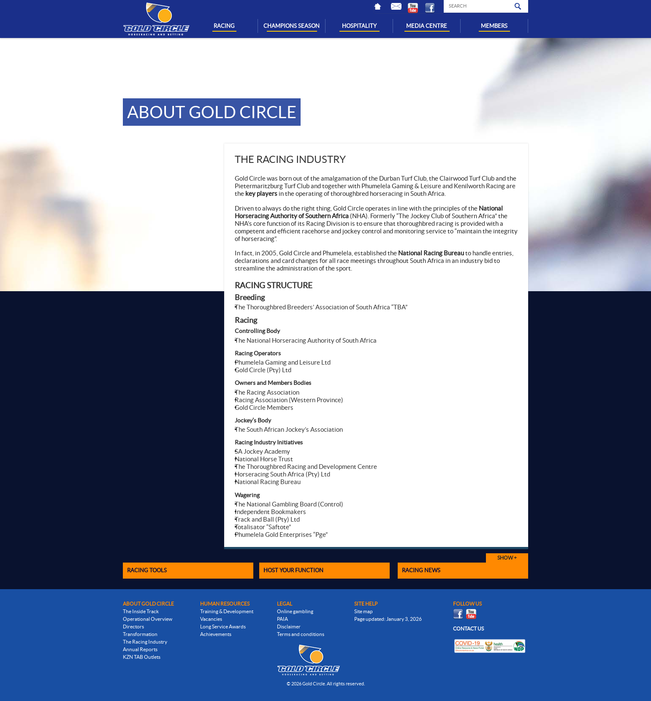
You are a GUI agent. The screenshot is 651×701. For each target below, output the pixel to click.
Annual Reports (140, 649)
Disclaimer (289, 626)
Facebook (433, 8)
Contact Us (399, 6)
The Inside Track (141, 611)
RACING (224, 26)
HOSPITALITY (359, 26)
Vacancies (211, 619)
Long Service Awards (223, 626)
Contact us (468, 628)
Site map (363, 611)
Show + (507, 557)
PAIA (282, 619)
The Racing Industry (145, 641)
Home (382, 6)
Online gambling (295, 611)
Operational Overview (147, 619)
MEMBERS (494, 26)
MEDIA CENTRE (426, 26)
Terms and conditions (300, 634)
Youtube (416, 8)
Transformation (140, 634)
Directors (133, 626)
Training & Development (226, 611)
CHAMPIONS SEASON (291, 26)
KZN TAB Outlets (141, 657)
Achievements (215, 634)
